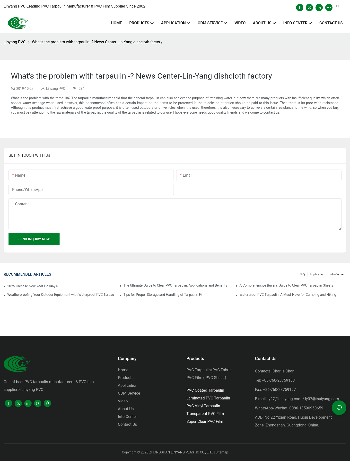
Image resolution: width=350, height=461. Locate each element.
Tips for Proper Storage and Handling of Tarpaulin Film (164, 295)
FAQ (302, 274)
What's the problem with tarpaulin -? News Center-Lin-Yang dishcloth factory (97, 42)
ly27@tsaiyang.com (285, 399)
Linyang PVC (15, 42)
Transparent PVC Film (205, 413)
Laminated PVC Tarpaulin (208, 398)
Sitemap (222, 452)
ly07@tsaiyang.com (322, 399)
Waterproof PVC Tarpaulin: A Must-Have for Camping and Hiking (287, 295)
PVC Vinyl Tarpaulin (203, 406)
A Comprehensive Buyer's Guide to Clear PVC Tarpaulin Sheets (286, 285)
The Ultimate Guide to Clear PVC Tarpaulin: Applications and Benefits (175, 285)
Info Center (337, 274)
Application (317, 274)
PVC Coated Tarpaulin (205, 390)
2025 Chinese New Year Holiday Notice (33, 286)
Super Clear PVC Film (204, 421)
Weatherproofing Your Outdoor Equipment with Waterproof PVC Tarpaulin (60, 295)
